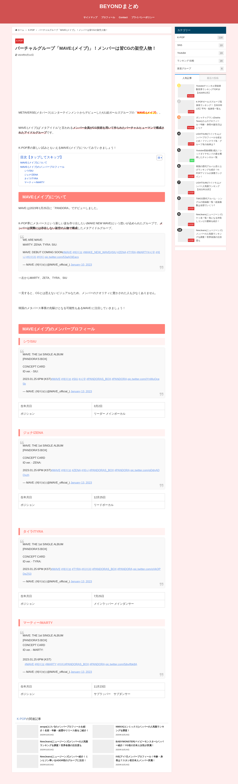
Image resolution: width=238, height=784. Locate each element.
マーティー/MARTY (34, 182)
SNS (200, 45)
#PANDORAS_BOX (99, 378)
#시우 (151, 252)
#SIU (113, 252)
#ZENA (121, 252)
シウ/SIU (28, 171)
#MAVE (67, 252)
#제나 (85, 470)
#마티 (40, 256)
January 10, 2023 (81, 264)
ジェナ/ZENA (31, 175)
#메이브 (77, 252)
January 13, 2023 (81, 391)
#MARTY (142, 252)
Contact (123, 17)
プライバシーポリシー (143, 17)
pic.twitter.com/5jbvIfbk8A (122, 664)
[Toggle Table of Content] (157, 157)
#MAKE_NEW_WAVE (96, 252)
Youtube (200, 53)
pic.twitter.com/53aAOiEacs (62, 256)
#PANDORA (119, 378)
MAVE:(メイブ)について (33, 162)
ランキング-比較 (200, 61)
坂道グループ (200, 69)
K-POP (19, 41)
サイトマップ (90, 17)
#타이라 (31, 256)
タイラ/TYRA (31, 178)
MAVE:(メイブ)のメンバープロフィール (42, 167)
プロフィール (108, 17)
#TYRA (131, 252)
